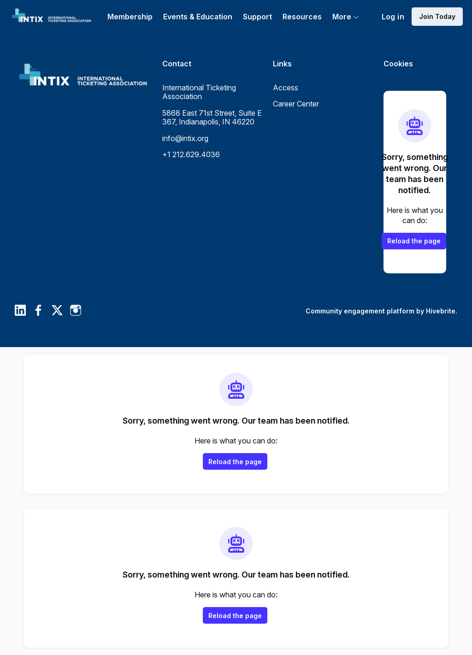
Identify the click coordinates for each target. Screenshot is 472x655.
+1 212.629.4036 (191, 154)
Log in (393, 16)
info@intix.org (185, 138)
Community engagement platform (360, 311)
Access (285, 87)
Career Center (296, 103)
